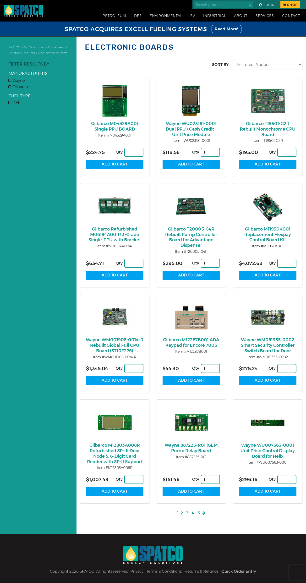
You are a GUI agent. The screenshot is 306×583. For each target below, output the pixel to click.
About (240, 16)
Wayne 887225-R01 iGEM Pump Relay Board (191, 448)
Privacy (136, 571)
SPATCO (14, 47)
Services (265, 16)
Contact (291, 16)
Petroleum (114, 16)
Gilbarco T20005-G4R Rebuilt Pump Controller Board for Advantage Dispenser (191, 237)
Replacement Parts (52, 53)
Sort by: (221, 64)
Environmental (166, 16)
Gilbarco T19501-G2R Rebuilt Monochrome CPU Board (267, 129)
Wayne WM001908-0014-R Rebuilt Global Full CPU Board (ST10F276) (114, 345)
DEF (138, 16)
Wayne (16, 80)
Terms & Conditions (164, 571)
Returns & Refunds (202, 571)
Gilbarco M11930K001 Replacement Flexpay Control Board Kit (267, 234)
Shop (290, 5)
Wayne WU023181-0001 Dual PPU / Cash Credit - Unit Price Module (191, 129)
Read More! (226, 29)
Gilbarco (18, 87)
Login (267, 5)
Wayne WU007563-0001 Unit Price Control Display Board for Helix (267, 451)
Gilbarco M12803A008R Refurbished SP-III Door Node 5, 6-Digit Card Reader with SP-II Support (114, 453)
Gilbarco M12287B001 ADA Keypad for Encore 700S (191, 342)
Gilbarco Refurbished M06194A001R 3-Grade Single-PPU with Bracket (114, 234)
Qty (119, 152)
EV (192, 16)
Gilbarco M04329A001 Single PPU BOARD (114, 126)
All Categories (34, 47)
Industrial (214, 16)
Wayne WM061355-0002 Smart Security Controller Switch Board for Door (268, 345)
